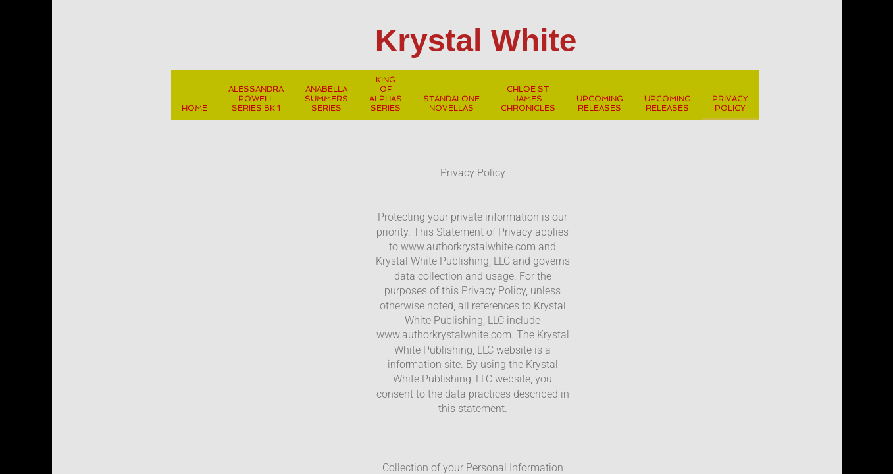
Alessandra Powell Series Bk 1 (256, 98)
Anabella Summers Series (326, 98)
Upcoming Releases (599, 103)
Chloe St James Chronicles (528, 98)
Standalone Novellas (451, 103)
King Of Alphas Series (385, 94)
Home (194, 108)
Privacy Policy (730, 103)
